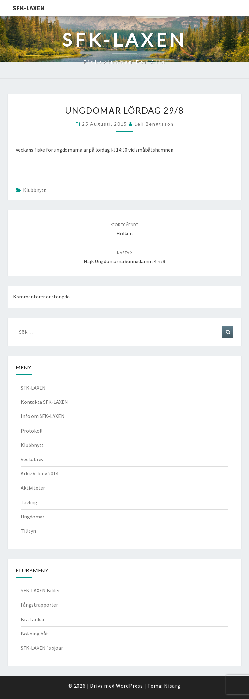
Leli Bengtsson (154, 124)
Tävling (29, 502)
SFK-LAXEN (29, 8)
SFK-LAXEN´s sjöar (42, 648)
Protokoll (32, 430)
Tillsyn (28, 531)
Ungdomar (32, 516)
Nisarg (172, 685)
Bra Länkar (33, 619)
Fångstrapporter (39, 604)
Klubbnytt (34, 190)
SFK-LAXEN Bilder (40, 590)
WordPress (129, 685)
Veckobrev (32, 459)
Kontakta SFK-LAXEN (44, 402)
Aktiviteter (33, 487)
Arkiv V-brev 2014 (39, 473)
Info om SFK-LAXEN (43, 416)
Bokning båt (34, 633)
